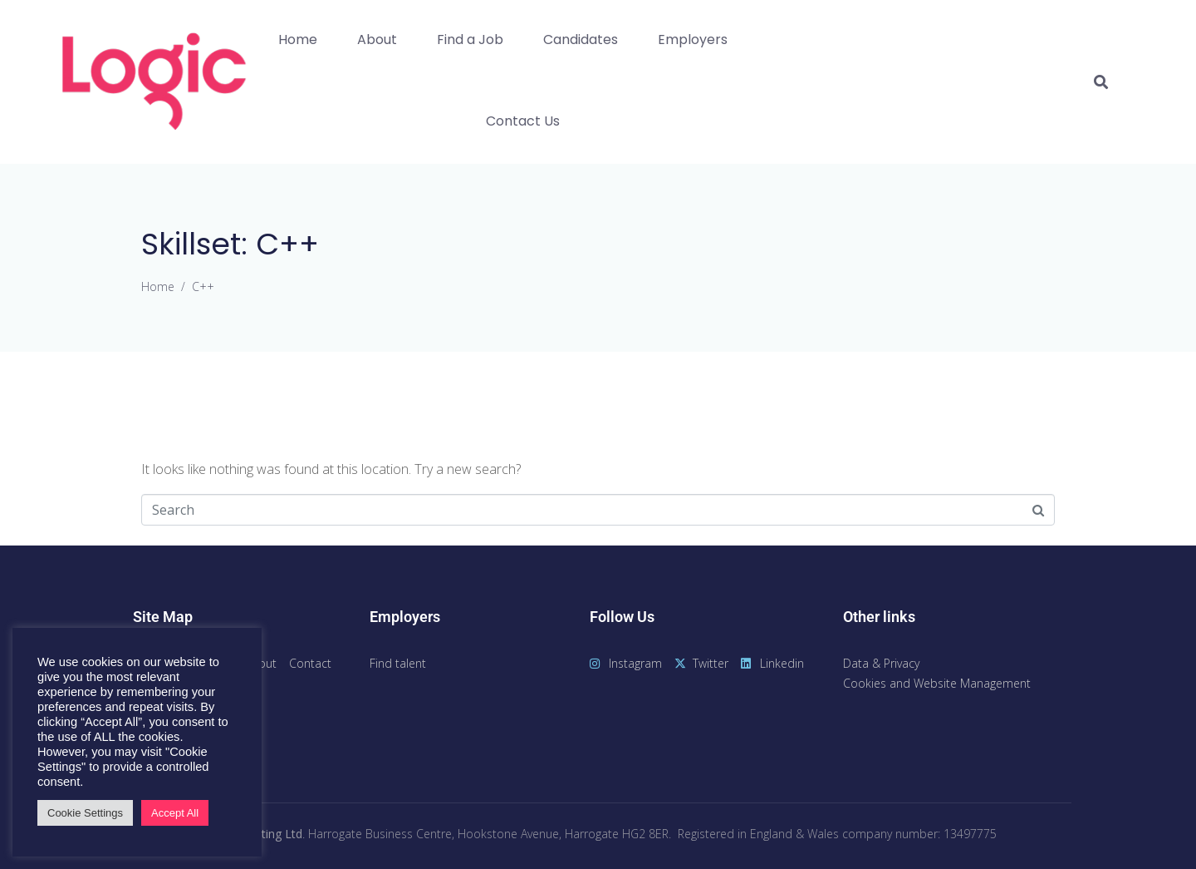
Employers (693, 39)
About (377, 39)
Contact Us (523, 121)
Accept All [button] (175, 813)
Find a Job (470, 39)
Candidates (580, 39)
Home (297, 39)
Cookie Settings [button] (85, 813)
